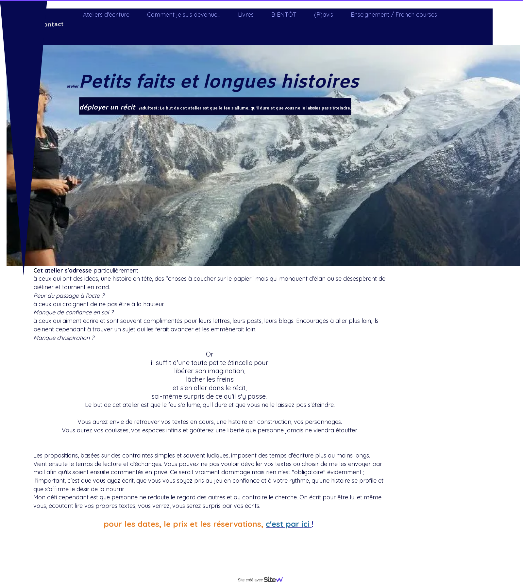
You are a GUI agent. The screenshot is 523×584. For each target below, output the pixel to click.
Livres (246, 14)
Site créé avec (263, 580)
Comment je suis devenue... (183, 14)
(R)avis (323, 14)
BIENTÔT (283, 14)
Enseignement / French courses (394, 14)
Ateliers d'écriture (106, 14)
